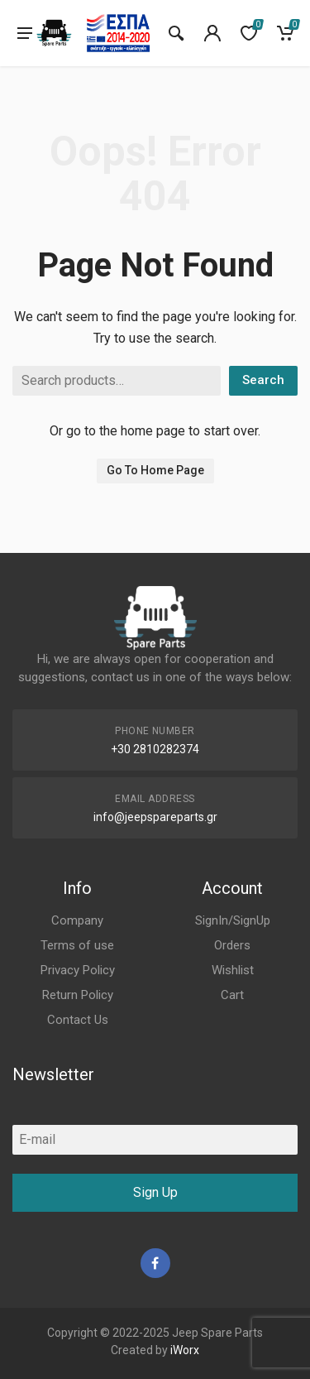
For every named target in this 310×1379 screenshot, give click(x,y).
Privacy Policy (78, 970)
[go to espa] (118, 33)
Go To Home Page (155, 470)
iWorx (184, 1350)
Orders (232, 945)
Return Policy (77, 994)
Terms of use (77, 945)
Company (77, 920)
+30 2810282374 (155, 749)
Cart (232, 994)
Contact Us (77, 1019)
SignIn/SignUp (232, 920)
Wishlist (233, 970)
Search (263, 379)
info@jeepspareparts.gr (155, 817)
